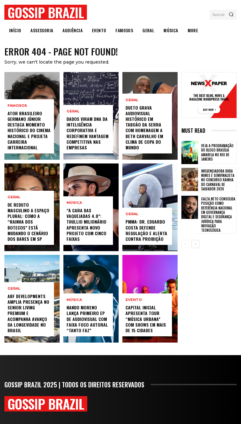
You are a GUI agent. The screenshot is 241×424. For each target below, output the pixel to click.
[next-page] (195, 244)
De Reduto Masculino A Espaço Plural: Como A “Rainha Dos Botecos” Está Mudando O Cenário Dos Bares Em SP (28, 221)
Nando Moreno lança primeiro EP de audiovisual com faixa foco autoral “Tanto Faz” (87, 319)
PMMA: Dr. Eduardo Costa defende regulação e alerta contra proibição (146, 230)
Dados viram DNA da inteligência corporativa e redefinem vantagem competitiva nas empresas (88, 133)
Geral (14, 197)
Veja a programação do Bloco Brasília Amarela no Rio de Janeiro (217, 152)
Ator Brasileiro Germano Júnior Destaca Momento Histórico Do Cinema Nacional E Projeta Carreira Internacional (29, 130)
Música (74, 203)
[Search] (231, 15)
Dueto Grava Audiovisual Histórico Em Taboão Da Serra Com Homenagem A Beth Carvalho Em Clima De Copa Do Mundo (144, 127)
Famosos (17, 105)
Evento (134, 300)
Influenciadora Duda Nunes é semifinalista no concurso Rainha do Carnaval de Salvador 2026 (217, 179)
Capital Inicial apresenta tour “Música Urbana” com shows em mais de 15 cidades (146, 319)
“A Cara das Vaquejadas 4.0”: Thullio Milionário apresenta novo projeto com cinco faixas (86, 224)
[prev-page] (185, 244)
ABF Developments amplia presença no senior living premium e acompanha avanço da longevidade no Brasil (28, 313)
